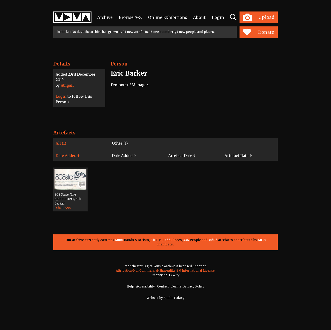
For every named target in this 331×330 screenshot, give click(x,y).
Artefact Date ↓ (181, 155)
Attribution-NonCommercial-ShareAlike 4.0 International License (165, 271)
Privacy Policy (193, 286)
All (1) (61, 143)
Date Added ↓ (68, 155)
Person (119, 64)
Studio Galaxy (174, 298)
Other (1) (120, 143)
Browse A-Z (130, 17)
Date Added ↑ (124, 155)
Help (130, 286)
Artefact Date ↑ (238, 155)
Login (218, 17)
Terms (176, 286)
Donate (258, 32)
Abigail (67, 85)
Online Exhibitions (167, 17)
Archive (105, 17)
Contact (163, 286)
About (199, 17)
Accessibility (145, 286)
